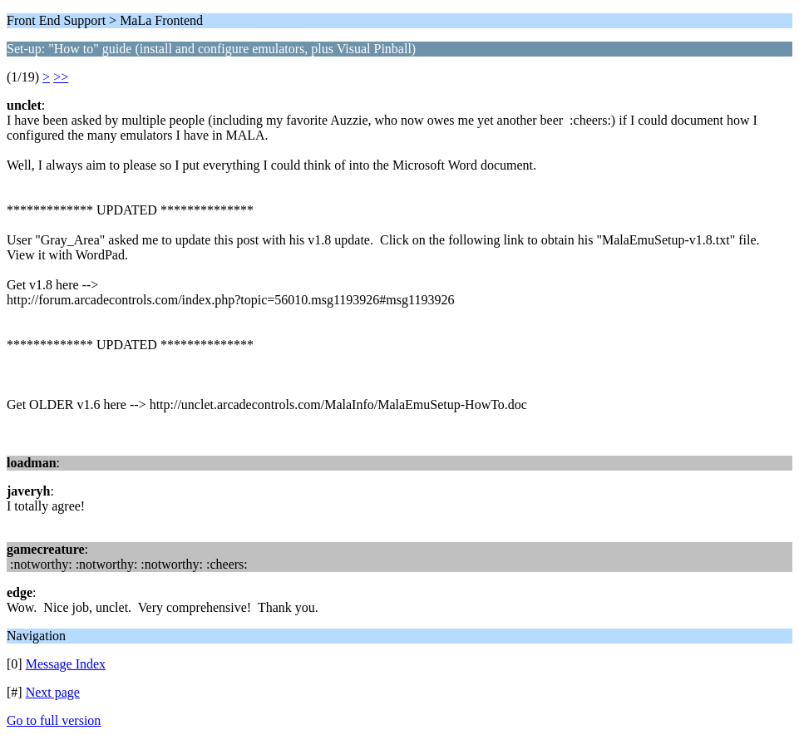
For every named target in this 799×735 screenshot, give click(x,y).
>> (60, 77)
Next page (53, 692)
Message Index (66, 664)
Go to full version (54, 720)
